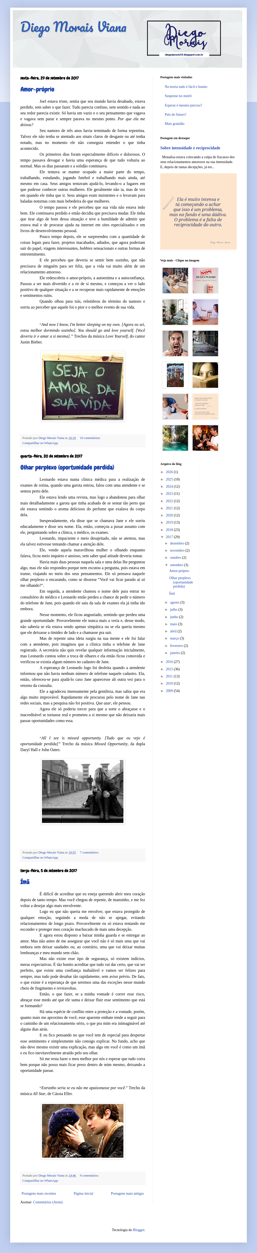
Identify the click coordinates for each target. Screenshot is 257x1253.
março (175, 638)
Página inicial (83, 1193)
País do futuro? (176, 114)
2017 (170, 537)
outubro (176, 557)
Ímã (24, 882)
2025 (170, 479)
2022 (170, 501)
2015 (170, 669)
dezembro (177, 543)
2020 (170, 515)
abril (173, 631)
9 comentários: (89, 1175)
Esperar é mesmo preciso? (183, 105)
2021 (170, 508)
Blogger (138, 1230)
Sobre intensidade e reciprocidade (190, 147)
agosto (175, 602)
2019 (170, 522)
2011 (170, 676)
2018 (170, 530)
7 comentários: (89, 852)
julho (174, 609)
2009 (170, 691)
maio (174, 624)
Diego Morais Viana (73, 26)
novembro (177, 550)
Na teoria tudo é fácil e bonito (186, 87)
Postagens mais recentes (39, 1193)
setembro (177, 565)
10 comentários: (90, 438)
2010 (170, 683)
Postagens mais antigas (127, 1193)
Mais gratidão (174, 124)
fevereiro (177, 646)
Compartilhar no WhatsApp (40, 443)
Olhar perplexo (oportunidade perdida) (67, 467)
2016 (170, 662)
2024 (170, 486)
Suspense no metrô (178, 96)
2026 (170, 472)
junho (174, 617)
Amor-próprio (37, 89)
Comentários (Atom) (48, 1202)
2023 (170, 494)
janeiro (175, 653)
